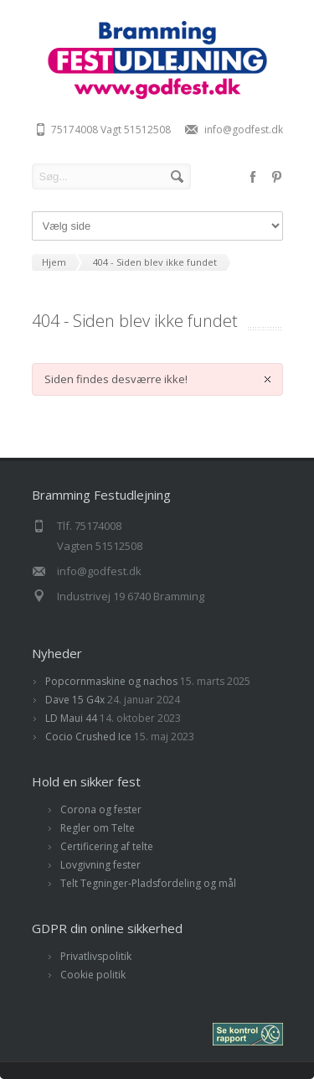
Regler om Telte (97, 828)
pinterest (276, 177)
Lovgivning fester (100, 865)
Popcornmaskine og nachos (111, 681)
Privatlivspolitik (95, 956)
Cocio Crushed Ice (88, 736)
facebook (253, 177)
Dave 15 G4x (75, 700)
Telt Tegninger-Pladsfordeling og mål (148, 883)
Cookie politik (93, 974)
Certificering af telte (106, 846)
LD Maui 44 (71, 718)
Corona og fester (101, 809)
